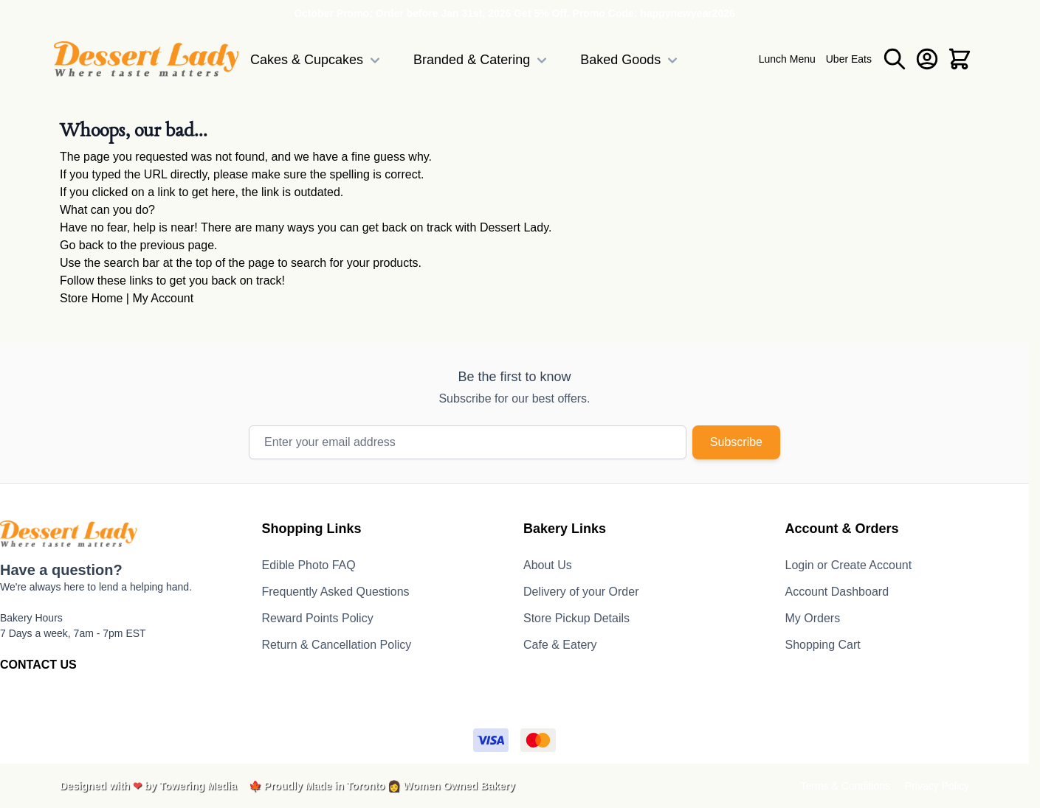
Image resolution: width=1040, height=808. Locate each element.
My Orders (813, 618)
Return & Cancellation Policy (337, 644)
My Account (162, 298)
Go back (82, 245)
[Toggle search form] (894, 58)
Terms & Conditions (845, 786)
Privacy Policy (937, 786)
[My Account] (927, 58)
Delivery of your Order (581, 591)
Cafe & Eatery (560, 644)
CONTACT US (38, 664)
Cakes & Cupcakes (317, 60)
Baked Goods (630, 60)
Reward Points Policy (317, 618)
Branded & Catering (482, 60)
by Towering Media (191, 786)
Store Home (91, 298)
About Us (547, 565)
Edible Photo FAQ (309, 565)
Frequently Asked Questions (336, 591)
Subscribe (736, 442)
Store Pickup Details (576, 618)
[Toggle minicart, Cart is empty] (959, 58)
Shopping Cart (823, 644)
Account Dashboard (837, 591)
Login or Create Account (848, 565)
